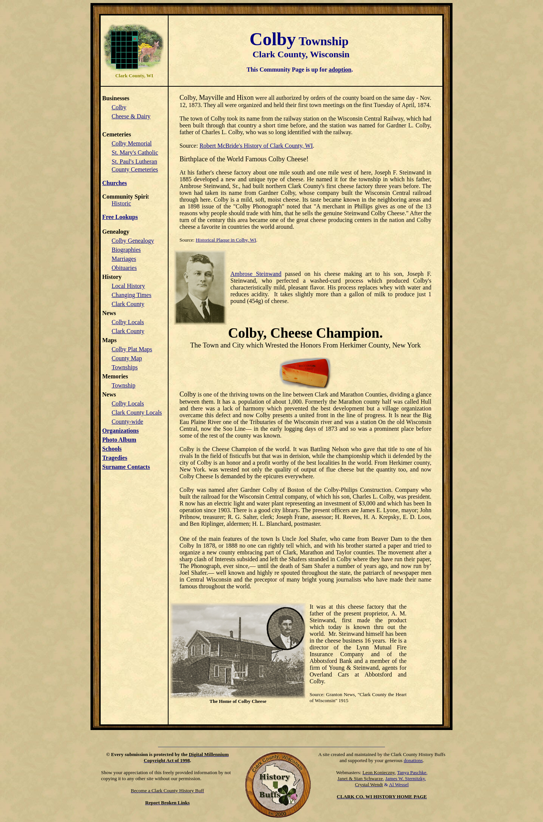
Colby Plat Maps (132, 349)
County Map (127, 358)
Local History (128, 286)
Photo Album (119, 439)
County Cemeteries (135, 169)
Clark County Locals (137, 412)
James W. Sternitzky (405, 778)
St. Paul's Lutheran (134, 161)
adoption (340, 69)
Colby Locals (128, 322)
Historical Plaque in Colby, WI (226, 240)
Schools (112, 448)
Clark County (128, 304)
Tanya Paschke (411, 772)
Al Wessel (399, 784)
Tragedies (114, 458)
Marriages (124, 259)
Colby (119, 107)
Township (123, 385)
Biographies (126, 249)
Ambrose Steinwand (255, 274)
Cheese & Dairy (131, 116)
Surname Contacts (126, 467)
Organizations (120, 430)
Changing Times (131, 295)
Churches (114, 183)
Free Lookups (120, 217)
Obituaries (124, 268)
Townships (125, 367)
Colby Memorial (132, 143)
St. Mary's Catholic (135, 152)
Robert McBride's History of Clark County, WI (256, 145)
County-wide (127, 421)
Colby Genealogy (133, 240)
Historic (121, 203)
